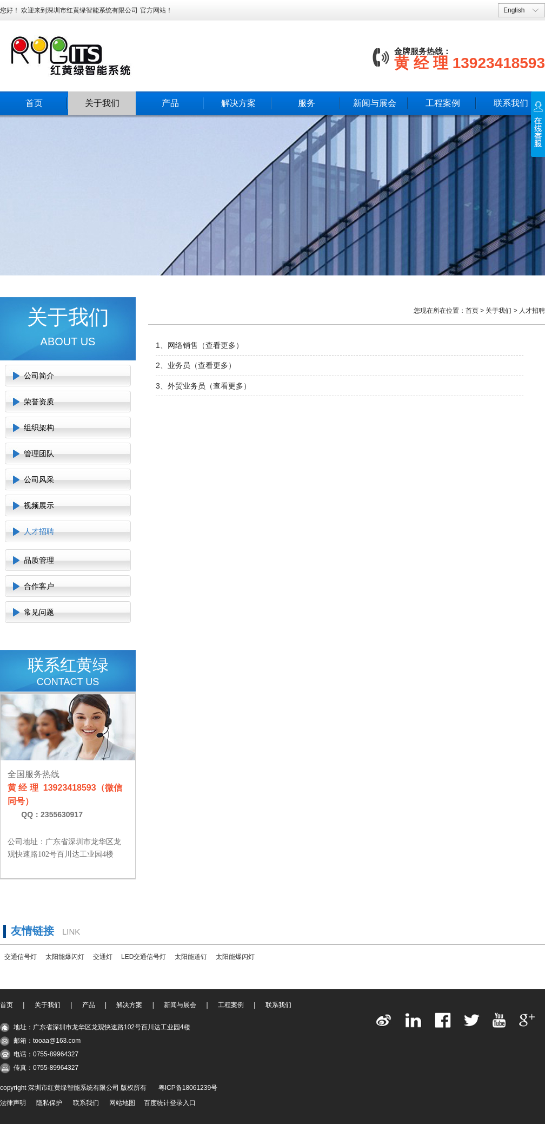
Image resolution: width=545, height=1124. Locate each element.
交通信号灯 (20, 957)
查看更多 (220, 345)
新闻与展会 (374, 103)
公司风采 (39, 479)
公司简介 (39, 375)
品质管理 (39, 560)
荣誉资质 (39, 401)
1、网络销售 (177, 345)
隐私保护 (49, 1103)
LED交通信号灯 (143, 957)
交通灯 (102, 957)
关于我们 (102, 103)
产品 (170, 103)
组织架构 (39, 427)
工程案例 (443, 103)
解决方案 (238, 103)
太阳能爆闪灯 (64, 957)
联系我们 (511, 103)
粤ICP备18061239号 (187, 1088)
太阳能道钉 (191, 957)
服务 (306, 103)
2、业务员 (173, 365)
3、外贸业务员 (180, 386)
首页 (34, 103)
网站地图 (122, 1103)
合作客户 (39, 586)
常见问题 (39, 612)
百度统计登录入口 (170, 1103)
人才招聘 (39, 531)
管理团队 (39, 453)
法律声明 (13, 1103)
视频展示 (39, 505)
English (513, 10)
